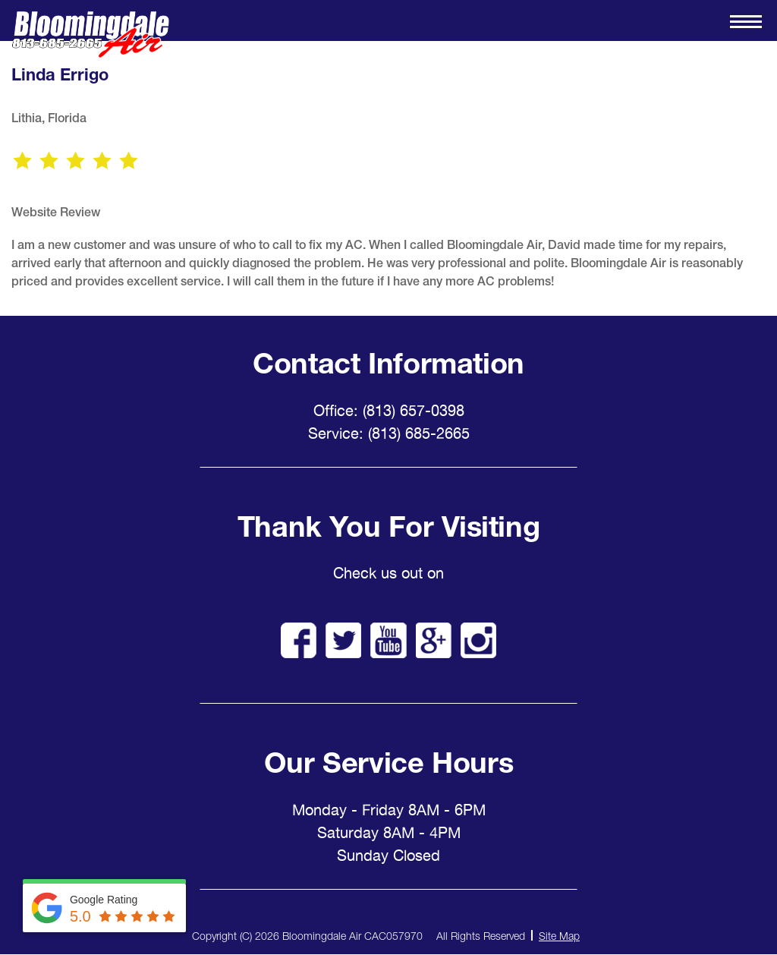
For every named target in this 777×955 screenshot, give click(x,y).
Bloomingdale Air (90, 34)
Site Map (559, 935)
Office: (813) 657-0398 (388, 411)
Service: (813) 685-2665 (389, 433)
